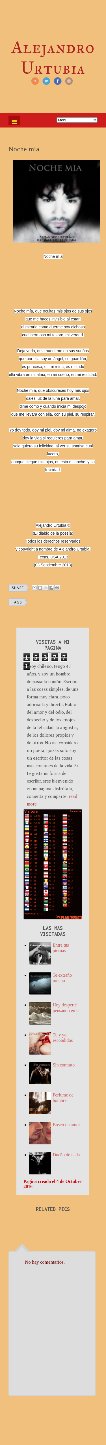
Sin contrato (64, 1064)
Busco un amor (66, 1124)
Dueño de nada (66, 1154)
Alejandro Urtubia (53, 57)
